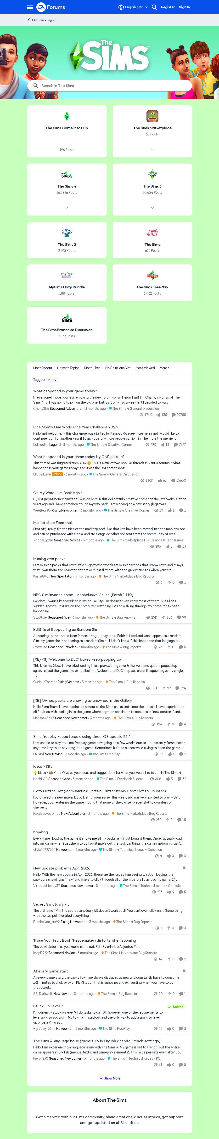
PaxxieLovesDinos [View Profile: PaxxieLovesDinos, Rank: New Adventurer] (46, 813)
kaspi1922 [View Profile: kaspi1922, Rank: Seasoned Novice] (40, 952)
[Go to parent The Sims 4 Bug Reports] (114, 617)
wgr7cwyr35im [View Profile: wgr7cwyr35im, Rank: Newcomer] (44, 1028)
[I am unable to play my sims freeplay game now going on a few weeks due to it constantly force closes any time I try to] (109, 745)
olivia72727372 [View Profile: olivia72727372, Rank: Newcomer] (44, 850)
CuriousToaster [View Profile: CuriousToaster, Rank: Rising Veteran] (45, 682)
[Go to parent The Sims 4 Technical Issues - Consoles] (129, 849)
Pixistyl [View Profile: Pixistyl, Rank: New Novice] (38, 754)
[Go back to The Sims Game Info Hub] (66, 128)
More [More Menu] (165, 368)
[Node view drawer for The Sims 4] (67, 208)
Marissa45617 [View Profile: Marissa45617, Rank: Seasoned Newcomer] (43, 718)
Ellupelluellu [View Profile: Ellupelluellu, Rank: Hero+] (42, 474)
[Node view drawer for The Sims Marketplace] (152, 149)
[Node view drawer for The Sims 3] (152, 208)
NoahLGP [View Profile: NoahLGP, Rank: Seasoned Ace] (40, 779)
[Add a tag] (52, 380)
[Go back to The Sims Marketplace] (152, 128)
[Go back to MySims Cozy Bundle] (67, 287)
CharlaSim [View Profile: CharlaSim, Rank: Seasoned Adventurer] (41, 408)
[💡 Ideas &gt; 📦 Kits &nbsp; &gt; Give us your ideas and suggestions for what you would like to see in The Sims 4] (109, 772)
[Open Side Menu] (30, 7)
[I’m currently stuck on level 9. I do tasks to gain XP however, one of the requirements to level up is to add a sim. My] (98, 1017)
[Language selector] (133, 7)
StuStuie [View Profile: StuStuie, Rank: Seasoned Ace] (40, 617)
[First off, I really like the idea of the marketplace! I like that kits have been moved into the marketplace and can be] (109, 532)
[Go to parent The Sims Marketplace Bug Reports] (126, 576)
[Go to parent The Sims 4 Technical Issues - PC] (133, 1058)
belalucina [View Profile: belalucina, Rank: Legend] (40, 444)
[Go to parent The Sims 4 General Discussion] (133, 408)
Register (168, 7)
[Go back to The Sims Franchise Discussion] (67, 330)
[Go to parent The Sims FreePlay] (103, 754)
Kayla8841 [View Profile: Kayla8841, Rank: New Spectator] (41, 576)
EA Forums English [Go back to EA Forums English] (41, 20)
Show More (109, 1078)
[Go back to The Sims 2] (66, 244)
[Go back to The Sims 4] (66, 186)
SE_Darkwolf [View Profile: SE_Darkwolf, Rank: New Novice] (42, 994)
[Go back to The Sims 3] (152, 186)
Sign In (184, 7)
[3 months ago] (95, 408)
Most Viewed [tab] (145, 368)
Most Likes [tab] (92, 368)
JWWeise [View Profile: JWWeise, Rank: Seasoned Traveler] (40, 647)
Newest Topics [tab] (68, 368)
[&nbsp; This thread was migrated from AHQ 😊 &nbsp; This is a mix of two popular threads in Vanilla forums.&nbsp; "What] (109, 466)
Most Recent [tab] (42, 368)
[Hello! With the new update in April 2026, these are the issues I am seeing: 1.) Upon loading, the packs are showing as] (106, 877)
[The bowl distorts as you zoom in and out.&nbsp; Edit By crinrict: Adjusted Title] (109, 946)
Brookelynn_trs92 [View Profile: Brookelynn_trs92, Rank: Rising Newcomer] (46, 922)
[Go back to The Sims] (152, 244)
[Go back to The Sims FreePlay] (152, 287)
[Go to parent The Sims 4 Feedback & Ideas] (118, 778)
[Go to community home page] (51, 7)
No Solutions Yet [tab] (118, 368)
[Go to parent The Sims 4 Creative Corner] (108, 444)
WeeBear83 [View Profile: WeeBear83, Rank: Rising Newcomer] (42, 510)
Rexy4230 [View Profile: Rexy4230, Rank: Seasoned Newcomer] (40, 1058)
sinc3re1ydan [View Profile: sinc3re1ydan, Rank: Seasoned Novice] (43, 540)
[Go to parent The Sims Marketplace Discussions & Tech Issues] (144, 540)
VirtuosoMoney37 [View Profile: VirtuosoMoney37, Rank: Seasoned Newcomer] (46, 886)
